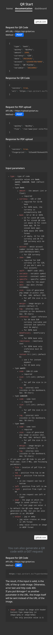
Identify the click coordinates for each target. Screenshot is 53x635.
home (9, 8)
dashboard (41, 8)
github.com (40, 20)
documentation (23, 8)
